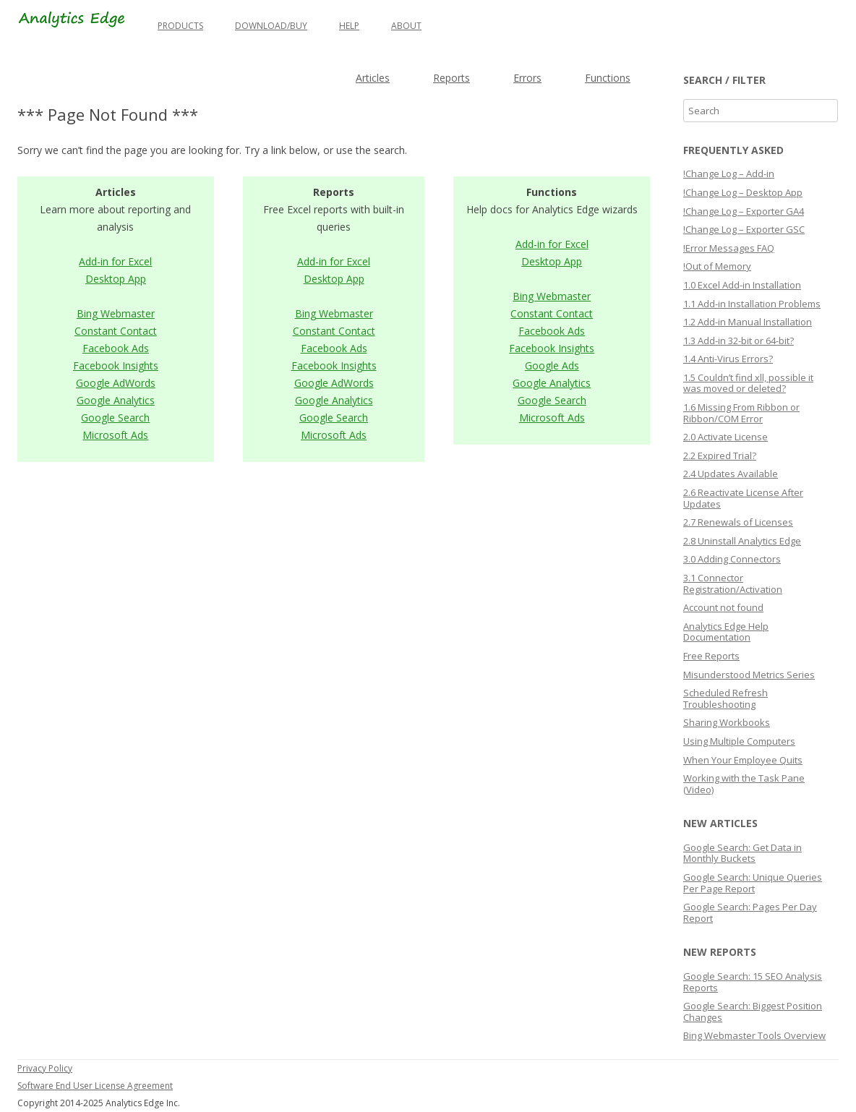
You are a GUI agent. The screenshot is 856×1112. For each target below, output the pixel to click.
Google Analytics (116, 400)
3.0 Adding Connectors (732, 558)
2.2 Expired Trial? (719, 455)
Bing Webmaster (116, 313)
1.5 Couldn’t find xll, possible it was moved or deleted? (748, 383)
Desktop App (115, 279)
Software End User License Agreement (95, 1085)
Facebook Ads (115, 348)
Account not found (723, 607)
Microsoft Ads (115, 435)
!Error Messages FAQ (728, 248)
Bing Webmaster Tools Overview (754, 1035)
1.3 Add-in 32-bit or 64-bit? (738, 340)
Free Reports (711, 655)
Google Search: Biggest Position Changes (752, 1011)
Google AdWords (115, 383)
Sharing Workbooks (726, 722)
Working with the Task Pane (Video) (744, 783)
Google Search (115, 417)
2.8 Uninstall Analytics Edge (742, 540)
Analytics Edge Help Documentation (726, 632)
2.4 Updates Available (730, 473)
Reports (451, 78)
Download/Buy (271, 26)
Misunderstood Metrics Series (749, 674)
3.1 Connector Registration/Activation (732, 583)
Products (180, 26)
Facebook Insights (115, 365)
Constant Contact (115, 331)
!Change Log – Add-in (728, 173)
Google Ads (552, 365)
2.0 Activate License (725, 436)
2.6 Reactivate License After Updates (743, 498)
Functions (607, 78)
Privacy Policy (44, 1068)
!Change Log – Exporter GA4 (743, 211)
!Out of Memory (717, 266)
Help (349, 26)
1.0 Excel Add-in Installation (742, 284)
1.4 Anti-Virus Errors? (728, 358)
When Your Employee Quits (743, 759)
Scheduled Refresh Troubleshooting (725, 698)
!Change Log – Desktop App (743, 192)
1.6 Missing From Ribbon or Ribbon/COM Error (741, 413)
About (406, 26)
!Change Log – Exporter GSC (744, 229)
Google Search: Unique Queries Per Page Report (752, 883)
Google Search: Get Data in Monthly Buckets (742, 853)
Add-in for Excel (115, 261)
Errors (527, 78)
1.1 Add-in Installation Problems (752, 303)
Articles (373, 78)
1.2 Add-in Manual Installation (747, 321)
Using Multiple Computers (739, 741)
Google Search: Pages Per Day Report (750, 912)
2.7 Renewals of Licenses (738, 522)
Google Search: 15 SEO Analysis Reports (752, 982)
